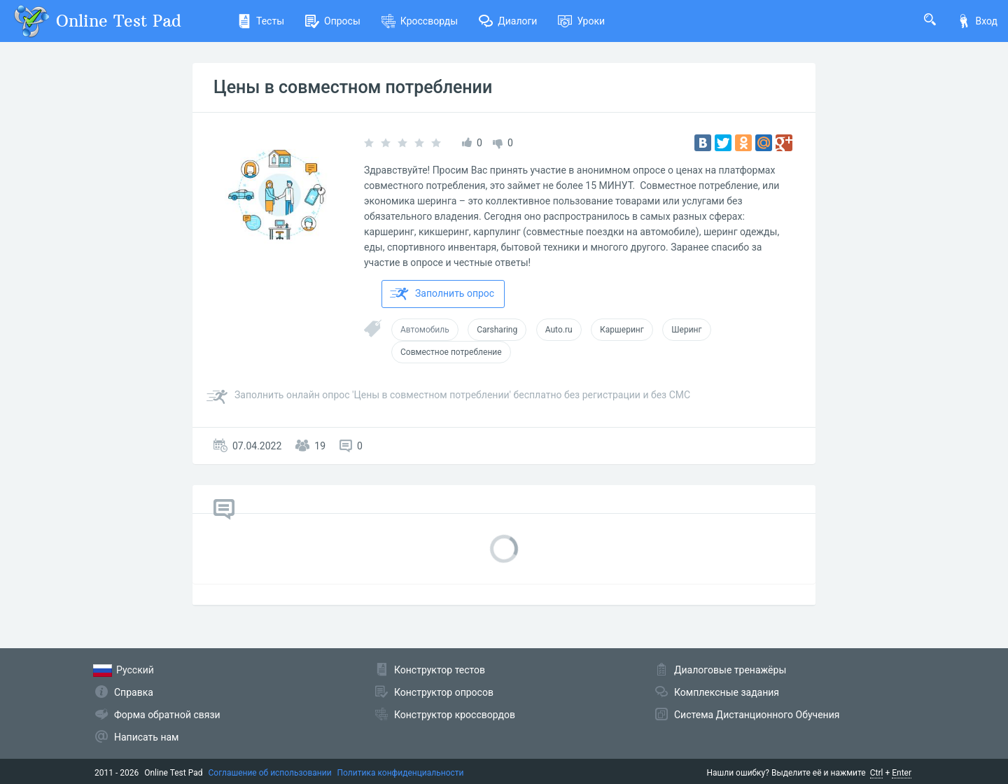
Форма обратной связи (167, 714)
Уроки (581, 21)
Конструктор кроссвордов (454, 714)
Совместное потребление (451, 352)
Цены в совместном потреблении (353, 87)
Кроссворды (420, 21)
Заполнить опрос (442, 294)
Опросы (332, 21)
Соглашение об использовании (270, 773)
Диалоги (508, 21)
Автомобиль (424, 330)
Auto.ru (559, 330)
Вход (977, 21)
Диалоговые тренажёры (730, 670)
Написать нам (146, 737)
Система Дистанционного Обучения (756, 714)
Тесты (260, 21)
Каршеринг (622, 330)
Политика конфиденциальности (400, 773)
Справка (133, 692)
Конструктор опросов (443, 692)
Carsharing (497, 330)
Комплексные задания (726, 692)
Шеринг (686, 330)
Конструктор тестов (439, 670)
